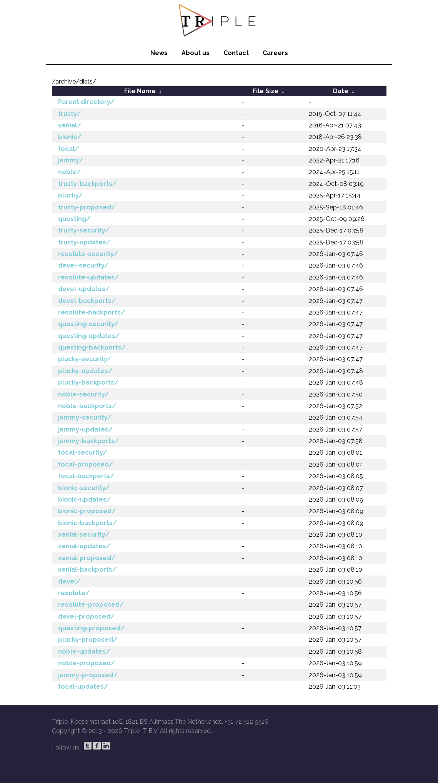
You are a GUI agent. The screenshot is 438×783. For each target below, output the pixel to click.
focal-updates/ (83, 686)
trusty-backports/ (87, 183)
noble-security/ (83, 394)
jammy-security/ (85, 417)
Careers (275, 53)
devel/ (69, 581)
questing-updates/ (89, 336)
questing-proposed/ (91, 628)
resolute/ (74, 593)
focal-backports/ (86, 476)
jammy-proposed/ (88, 675)
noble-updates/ (84, 651)
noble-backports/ (87, 406)
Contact (236, 53)
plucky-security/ (84, 359)
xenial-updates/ (84, 546)
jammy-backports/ (88, 441)
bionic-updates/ (84, 499)
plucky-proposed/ (87, 639)
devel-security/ (83, 265)
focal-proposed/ (85, 464)
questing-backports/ (92, 347)
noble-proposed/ (86, 663)
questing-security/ (88, 324)
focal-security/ (82, 452)
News (159, 53)
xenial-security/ (83, 534)
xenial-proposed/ (86, 558)
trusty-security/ (83, 230)
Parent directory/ (86, 101)
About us (196, 53)
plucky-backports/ (88, 382)
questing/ (74, 219)
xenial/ (69, 125)
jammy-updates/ (85, 429)
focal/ (68, 148)
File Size (265, 91)
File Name (140, 91)
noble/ (69, 172)
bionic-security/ (84, 488)
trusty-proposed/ (86, 207)
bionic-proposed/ (87, 511)
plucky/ (70, 195)
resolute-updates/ (88, 277)
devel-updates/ (84, 289)
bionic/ (70, 137)
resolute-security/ (88, 254)
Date (340, 91)
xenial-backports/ (87, 569)
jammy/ (70, 160)
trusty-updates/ (84, 242)
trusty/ (69, 113)
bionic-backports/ (87, 523)
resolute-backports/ (91, 312)
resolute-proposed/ (91, 604)
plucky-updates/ (85, 371)
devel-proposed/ (86, 616)
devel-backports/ (87, 300)
